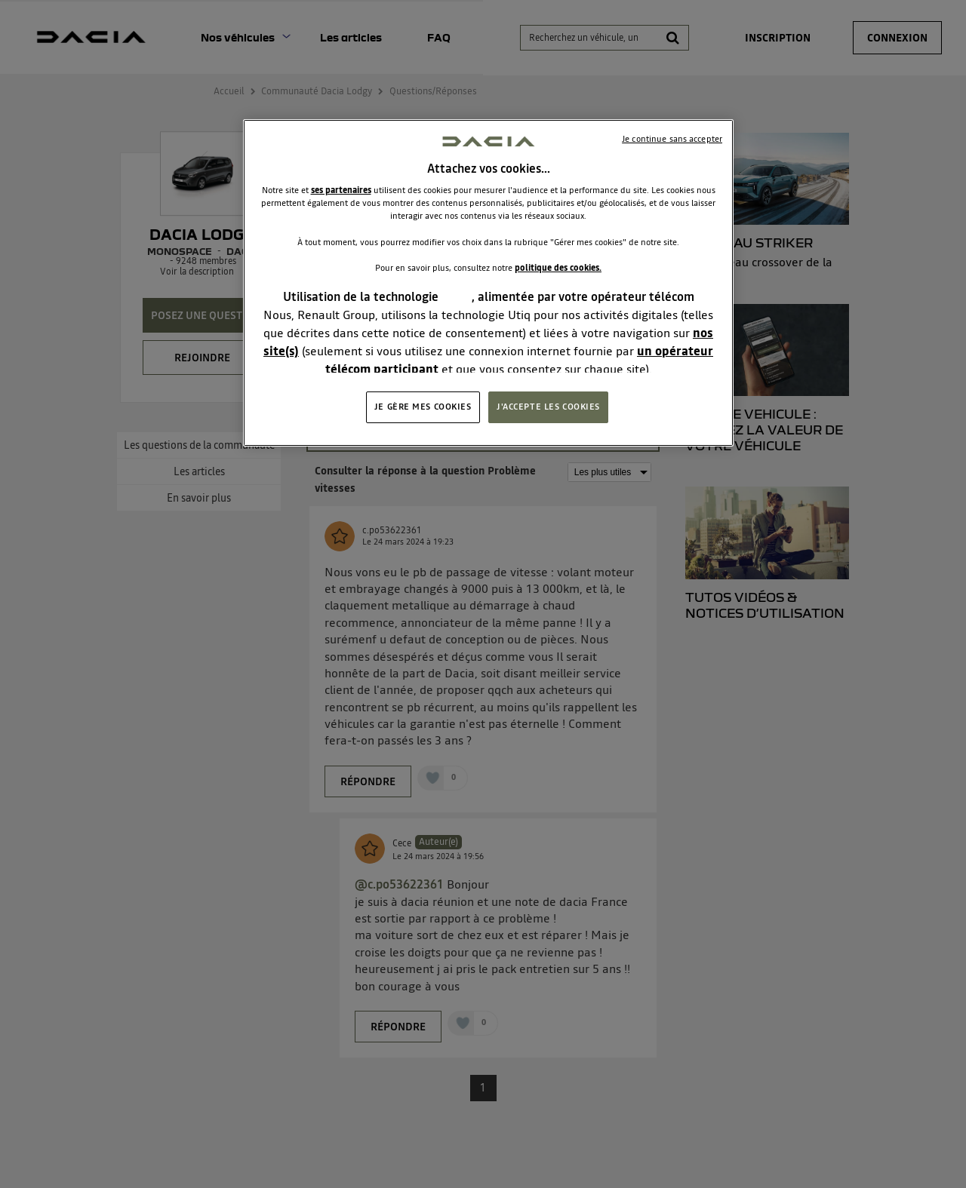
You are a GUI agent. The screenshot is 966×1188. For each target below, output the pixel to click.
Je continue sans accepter (672, 139)
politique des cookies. (558, 268)
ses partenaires (341, 190)
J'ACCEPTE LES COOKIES (548, 407)
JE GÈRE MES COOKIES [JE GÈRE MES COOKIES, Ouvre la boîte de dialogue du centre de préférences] (423, 407)
